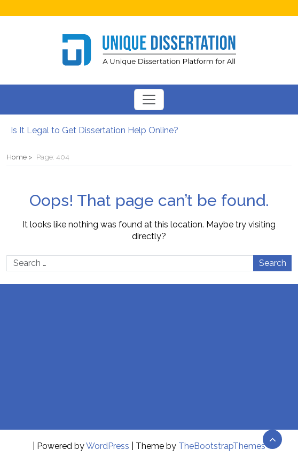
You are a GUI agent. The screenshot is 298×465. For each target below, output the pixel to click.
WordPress (107, 446)
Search (272, 263)
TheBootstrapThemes (221, 446)
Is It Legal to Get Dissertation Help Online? (94, 130)
